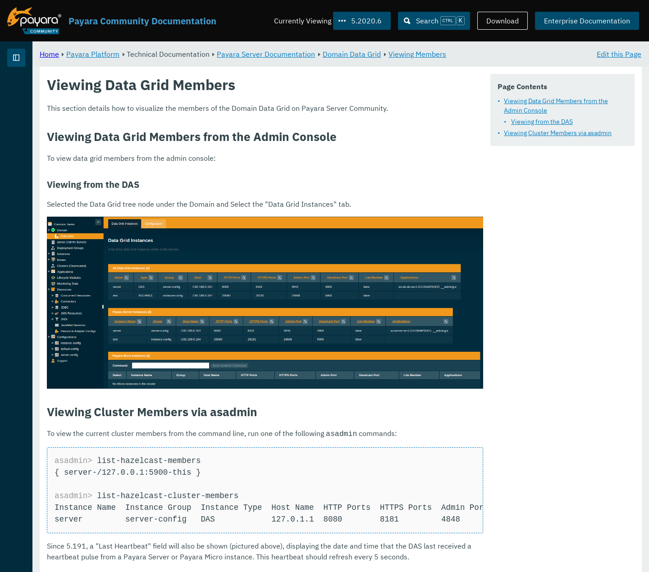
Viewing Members (529, 54)
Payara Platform (205, 54)
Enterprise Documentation (587, 20)
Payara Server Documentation (378, 54)
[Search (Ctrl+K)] (434, 21)
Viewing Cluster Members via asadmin (558, 133)
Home (161, 54)
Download (502, 20)
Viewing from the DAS (542, 122)
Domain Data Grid (464, 54)
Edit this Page (619, 54)
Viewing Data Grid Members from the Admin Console (556, 105)
